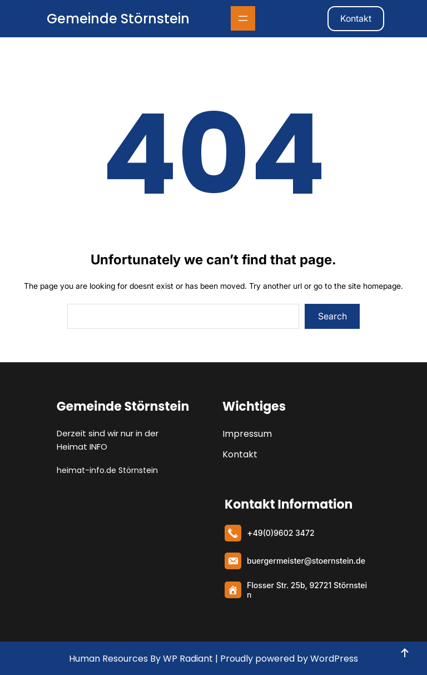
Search (332, 316)
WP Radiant (187, 658)
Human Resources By (115, 658)
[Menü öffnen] (243, 18)
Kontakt (355, 18)
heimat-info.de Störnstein (107, 470)
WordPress (334, 658)
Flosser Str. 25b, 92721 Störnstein (307, 589)
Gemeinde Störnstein (118, 18)
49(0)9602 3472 (284, 533)
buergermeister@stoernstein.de (306, 560)
